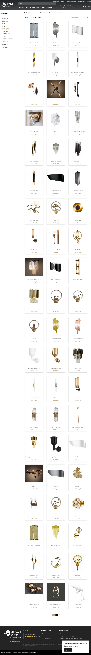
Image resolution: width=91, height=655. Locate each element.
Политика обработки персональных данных (70, 638)
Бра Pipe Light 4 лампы (56, 102)
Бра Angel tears (34, 131)
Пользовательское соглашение (67, 633)
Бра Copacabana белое (34, 368)
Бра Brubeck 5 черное (77, 190)
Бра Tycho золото (34, 397)
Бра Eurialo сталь (55, 486)
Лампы (42, 8)
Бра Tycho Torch (34, 575)
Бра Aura (56, 131)
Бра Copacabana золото (56, 368)
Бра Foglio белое (77, 43)
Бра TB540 (78, 309)
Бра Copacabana (56, 457)
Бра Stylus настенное (77, 427)
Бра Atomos (78, 516)
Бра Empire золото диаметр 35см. (34, 457)
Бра (37, 8)
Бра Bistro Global (77, 545)
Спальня (5, 45)
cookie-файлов (73, 646)
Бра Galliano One (34, 190)
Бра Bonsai (56, 220)
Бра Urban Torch (56, 250)
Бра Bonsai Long (56, 575)
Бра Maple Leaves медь (34, 604)
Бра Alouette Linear (78, 279)
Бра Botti (34, 102)
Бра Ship (34, 338)
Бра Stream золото (56, 338)
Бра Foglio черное (55, 279)
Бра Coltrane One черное (77, 72)
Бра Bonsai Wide (34, 220)
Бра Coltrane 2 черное (34, 72)
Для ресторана (44, 12)
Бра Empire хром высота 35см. (78, 131)
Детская (5, 21)
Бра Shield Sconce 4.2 (55, 604)
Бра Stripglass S (34, 427)
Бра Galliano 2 (34, 161)
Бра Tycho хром (56, 397)
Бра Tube (34, 486)
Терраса (5, 47)
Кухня (4, 23)
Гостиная (5, 18)
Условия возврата (46, 638)
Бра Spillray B (55, 72)
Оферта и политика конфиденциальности (70, 636)
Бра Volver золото (55, 545)
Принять (68, 650)
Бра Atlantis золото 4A (34, 545)
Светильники (30, 8)
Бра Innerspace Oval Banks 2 (34, 516)
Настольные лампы (8, 38)
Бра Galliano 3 (77, 161)
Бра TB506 (78, 250)
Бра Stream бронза (78, 338)
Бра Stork (56, 309)
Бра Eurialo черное (56, 190)
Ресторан (5, 29)
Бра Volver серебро (56, 161)
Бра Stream (56, 43)
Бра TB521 (56, 516)
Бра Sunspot (78, 220)
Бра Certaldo (78, 368)
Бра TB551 (78, 575)
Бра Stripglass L (56, 427)
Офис (4, 26)
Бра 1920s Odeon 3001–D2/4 (34, 279)
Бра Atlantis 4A (34, 43)
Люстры (5, 31)
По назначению (32, 12)
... (56, 8)
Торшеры (50, 8)
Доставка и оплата (46, 636)
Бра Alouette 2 (77, 397)
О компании (44, 633)
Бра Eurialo (78, 457)
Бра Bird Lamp (77, 604)
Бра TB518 (78, 486)
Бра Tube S (78, 102)
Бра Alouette (34, 250)
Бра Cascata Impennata (34, 309)
